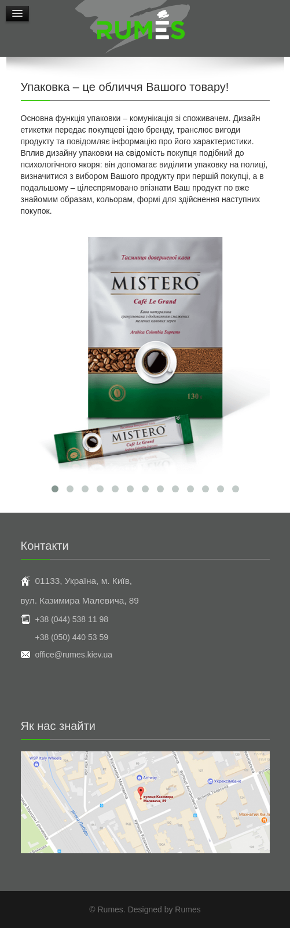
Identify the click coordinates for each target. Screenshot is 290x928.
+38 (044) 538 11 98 (72, 619)
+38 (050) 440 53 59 (72, 637)
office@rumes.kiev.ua (74, 654)
